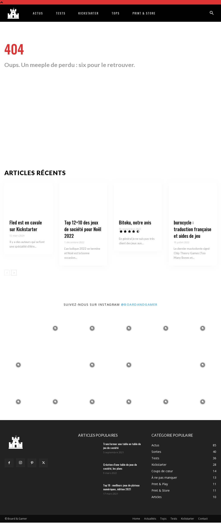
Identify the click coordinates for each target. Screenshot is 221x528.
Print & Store (144, 13)
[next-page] (14, 278)
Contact (203, 524)
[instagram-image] (18, 333)
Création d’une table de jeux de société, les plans (120, 472)
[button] (211, 13)
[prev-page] (7, 278)
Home (136, 524)
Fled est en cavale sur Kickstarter (25, 231)
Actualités (150, 524)
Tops (116, 13)
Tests (60, 13)
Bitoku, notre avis (135, 227)
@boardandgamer (139, 310)
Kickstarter (88, 13)
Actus (38, 13)
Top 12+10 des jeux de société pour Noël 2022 (82, 234)
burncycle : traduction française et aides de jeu (192, 234)
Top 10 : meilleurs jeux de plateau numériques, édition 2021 (121, 492)
